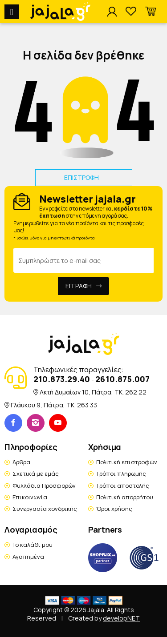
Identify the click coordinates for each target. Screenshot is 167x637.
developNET (121, 618)
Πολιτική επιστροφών (126, 462)
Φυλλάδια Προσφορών (44, 486)
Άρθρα (21, 462)
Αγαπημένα (28, 557)
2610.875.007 (122, 379)
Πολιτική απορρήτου (124, 497)
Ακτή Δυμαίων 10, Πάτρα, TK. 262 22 (93, 392)
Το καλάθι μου (32, 545)
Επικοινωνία (29, 497)
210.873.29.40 (61, 379)
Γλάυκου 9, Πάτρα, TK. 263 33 (54, 405)
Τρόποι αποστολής (122, 486)
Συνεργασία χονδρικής (44, 509)
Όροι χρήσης (114, 509)
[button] (150, 11)
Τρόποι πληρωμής (121, 474)
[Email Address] (83, 260)
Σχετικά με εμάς (35, 474)
